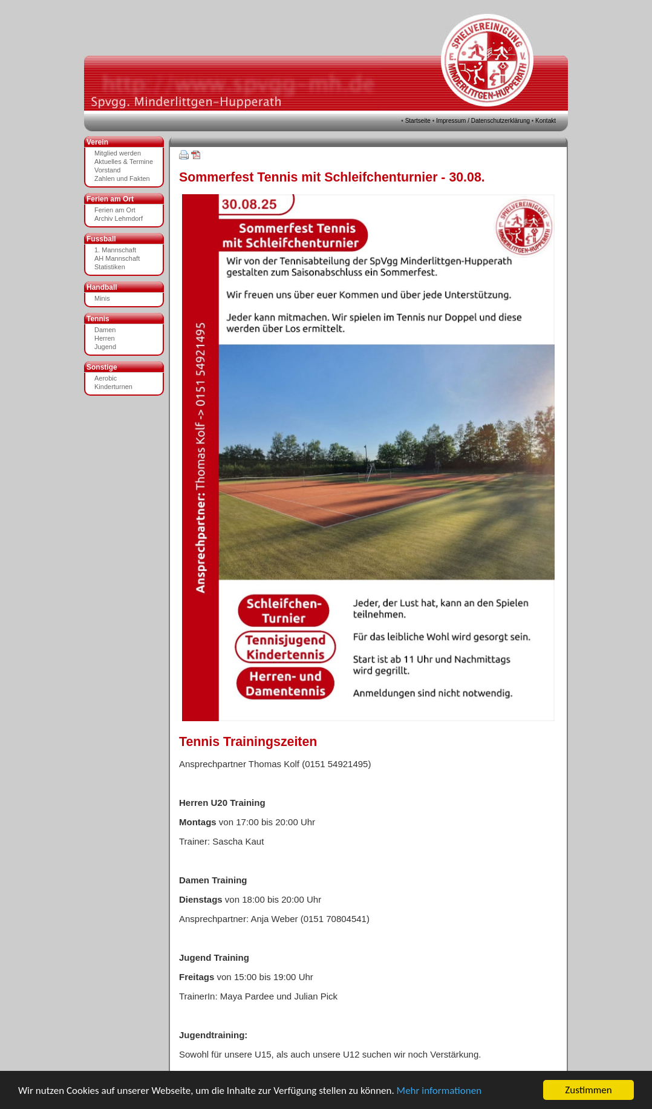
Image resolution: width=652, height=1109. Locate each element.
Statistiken (109, 266)
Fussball (101, 239)
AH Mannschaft (117, 258)
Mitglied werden (117, 153)
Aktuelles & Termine (123, 161)
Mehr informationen (439, 1090)
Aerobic (105, 378)
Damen (105, 329)
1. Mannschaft (115, 250)
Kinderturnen (113, 386)
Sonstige (101, 367)
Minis (102, 298)
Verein (97, 142)
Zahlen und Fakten (122, 178)
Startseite (418, 120)
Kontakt (545, 120)
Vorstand (107, 170)
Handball (101, 287)
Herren (104, 338)
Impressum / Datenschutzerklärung (483, 120)
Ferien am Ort (110, 199)
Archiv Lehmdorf (118, 218)
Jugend (105, 346)
